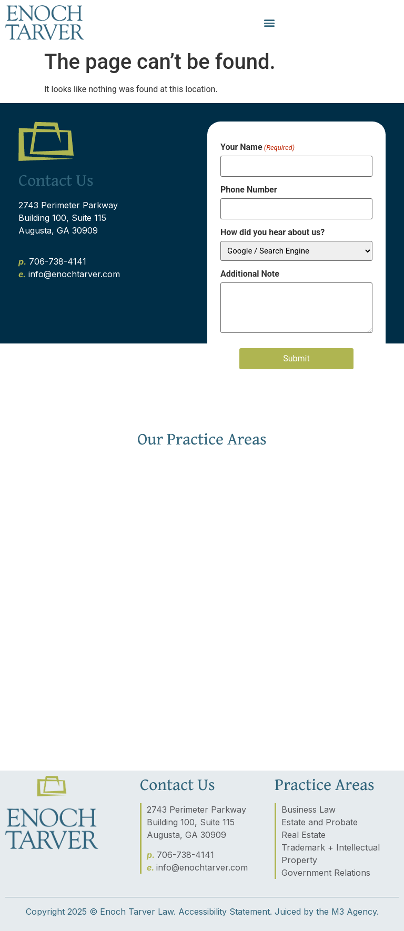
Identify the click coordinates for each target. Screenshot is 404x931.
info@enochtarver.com (202, 867)
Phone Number (248, 190)
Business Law (308, 809)
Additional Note (249, 274)
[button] (269, 23)
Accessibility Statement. (225, 911)
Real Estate (303, 834)
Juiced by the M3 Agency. (327, 911)
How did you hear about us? (272, 232)
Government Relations (325, 872)
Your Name (257, 147)
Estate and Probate (319, 822)
